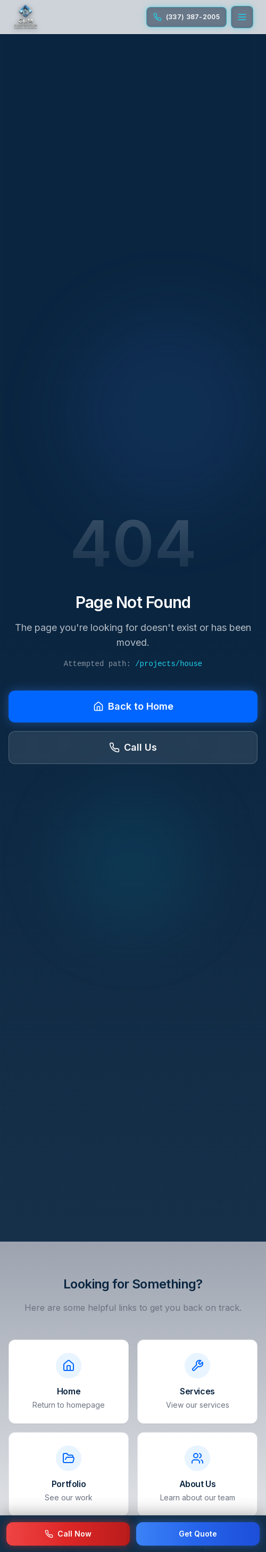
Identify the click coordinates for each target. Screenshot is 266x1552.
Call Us (133, 747)
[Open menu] (242, 17)
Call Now (68, 1533)
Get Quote (198, 1533)
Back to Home (133, 706)
